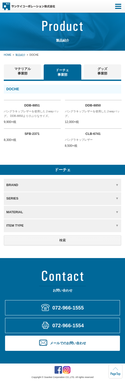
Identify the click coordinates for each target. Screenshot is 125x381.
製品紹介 (20, 54)
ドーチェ (62, 72)
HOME (7, 54)
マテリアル (22, 71)
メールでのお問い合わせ (68, 343)
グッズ (102, 71)
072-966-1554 (68, 325)
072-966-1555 (68, 308)
